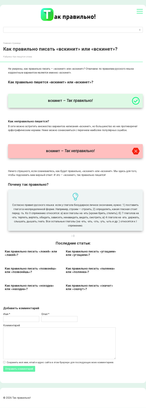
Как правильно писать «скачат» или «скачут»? (89, 287)
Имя (6, 314)
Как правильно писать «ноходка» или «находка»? (29, 287)
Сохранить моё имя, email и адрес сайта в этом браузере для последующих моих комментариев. (60, 362)
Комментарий (11, 325)
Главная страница (12, 43)
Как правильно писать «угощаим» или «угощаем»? (91, 253)
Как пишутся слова (22, 56)
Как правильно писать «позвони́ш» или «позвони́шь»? (30, 270)
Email (45, 314)
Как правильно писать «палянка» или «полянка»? (90, 270)
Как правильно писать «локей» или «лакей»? (31, 253)
